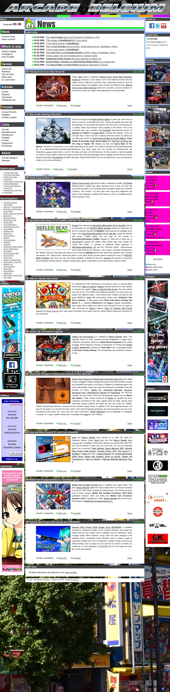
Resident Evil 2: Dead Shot (13, 190)
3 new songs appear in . (62, 43)
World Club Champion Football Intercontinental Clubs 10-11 (98, 379)
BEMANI (100, 231)
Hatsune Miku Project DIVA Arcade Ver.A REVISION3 (96, 527)
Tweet (129, 105)
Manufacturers (9, 132)
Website (6, 160)
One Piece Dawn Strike (12, 175)
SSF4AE (75, 133)
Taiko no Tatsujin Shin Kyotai (118, 308)
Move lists (7, 77)
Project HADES (8, 255)
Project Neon (7, 258)
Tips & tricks (8, 74)
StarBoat (76, 454)
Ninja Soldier (7, 251)
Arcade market (9, 117)
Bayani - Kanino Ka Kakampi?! (13, 213)
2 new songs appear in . (62, 49)
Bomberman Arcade (9, 220)
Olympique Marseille (112, 390)
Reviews (6, 71)
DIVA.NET (103, 546)
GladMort (6, 238)
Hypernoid (6, 242)
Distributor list (8, 100)
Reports (6, 94)
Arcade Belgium (10, 158)
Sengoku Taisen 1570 (106, 451)
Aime (102, 440)
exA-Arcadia (8, 57)
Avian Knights (7, 205)
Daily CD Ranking (11, 401)
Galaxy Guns (7, 233)
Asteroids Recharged (10, 202)
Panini (110, 398)
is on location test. (80, 62)
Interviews (7, 97)
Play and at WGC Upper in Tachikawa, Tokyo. (81, 52)
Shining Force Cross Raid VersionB (115, 77)
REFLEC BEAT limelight (100, 228)
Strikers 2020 (7, 273)
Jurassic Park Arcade (11, 173)
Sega (80, 77)
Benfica (103, 393)
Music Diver (8, 179)
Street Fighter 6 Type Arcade (13, 181)
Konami (75, 225)
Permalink (77, 105)
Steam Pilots (7, 269)
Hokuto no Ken (102, 144)
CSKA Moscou (93, 393)
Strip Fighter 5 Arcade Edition (13, 275)
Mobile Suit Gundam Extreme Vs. (87, 485)
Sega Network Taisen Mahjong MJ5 (108, 448)
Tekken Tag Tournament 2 (84, 337)
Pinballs (6, 137)
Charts (5, 91)
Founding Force (8, 231)
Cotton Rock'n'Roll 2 (10, 224)
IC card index (8, 79)
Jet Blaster (6, 244)
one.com (76, 580)
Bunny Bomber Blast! (11, 184)
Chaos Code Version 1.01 (83, 183)
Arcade (5, 129)
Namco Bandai (115, 337)
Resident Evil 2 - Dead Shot (12, 262)
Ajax (84, 393)
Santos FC (96, 390)
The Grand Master (9, 240)
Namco (101, 287)
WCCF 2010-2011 (97, 412)
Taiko (89, 297)
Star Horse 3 (124, 451)
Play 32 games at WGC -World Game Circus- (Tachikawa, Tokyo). (82, 46)
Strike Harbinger (8, 271)
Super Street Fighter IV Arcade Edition (109, 138)
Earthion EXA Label (10, 177)
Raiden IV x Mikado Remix (12, 260)
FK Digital (128, 183)
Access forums (9, 112)
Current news (8, 36)
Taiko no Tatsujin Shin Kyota (104, 289)
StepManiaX (8, 192)
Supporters (7, 143)
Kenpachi (107, 130)
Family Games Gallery (101, 119)
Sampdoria (115, 393)
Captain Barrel (8, 222)
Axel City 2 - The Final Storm (12, 207)
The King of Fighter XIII (122, 141)
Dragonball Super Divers (11, 227)
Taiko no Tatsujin (89, 287)
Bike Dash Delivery (9, 218)
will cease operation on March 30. (73, 59)
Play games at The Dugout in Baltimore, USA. (73, 37)
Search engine (9, 51)
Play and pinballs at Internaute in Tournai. (77, 65)
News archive (8, 39)
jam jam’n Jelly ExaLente (12, 186)
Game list (6, 69)
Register (6, 114)
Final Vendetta (8, 229)
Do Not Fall (8, 188)
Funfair (5, 140)
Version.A (76, 80)
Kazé (76, 345)
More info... (62, 105)
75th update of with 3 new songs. (66, 40)
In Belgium (7, 54)
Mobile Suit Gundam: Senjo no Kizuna (102, 457)
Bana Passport (53, 311)
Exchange (7, 145)
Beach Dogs (7, 216)
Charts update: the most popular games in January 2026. (72, 55)
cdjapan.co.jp (11, 459)
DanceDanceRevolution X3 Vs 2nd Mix (109, 225)
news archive (71, 572)
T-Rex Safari (7, 277)
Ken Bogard (58, 157)
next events (158, 259)
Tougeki (95, 133)
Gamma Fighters (8, 235)
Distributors (7, 135)
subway (49, 152)
